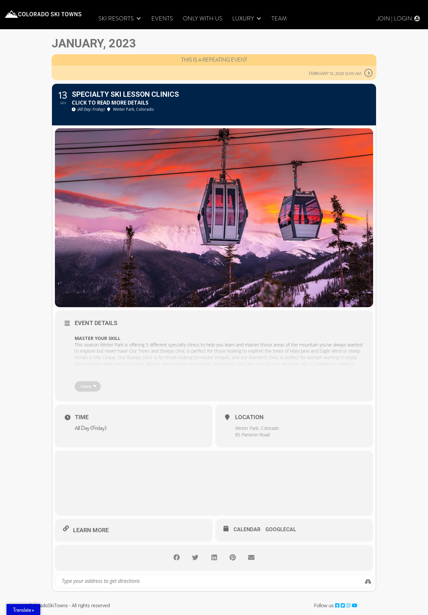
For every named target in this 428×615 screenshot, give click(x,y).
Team (279, 19)
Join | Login (394, 19)
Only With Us (202, 19)
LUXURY (247, 19)
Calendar (246, 529)
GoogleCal (280, 529)
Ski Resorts (120, 19)
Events (162, 19)
